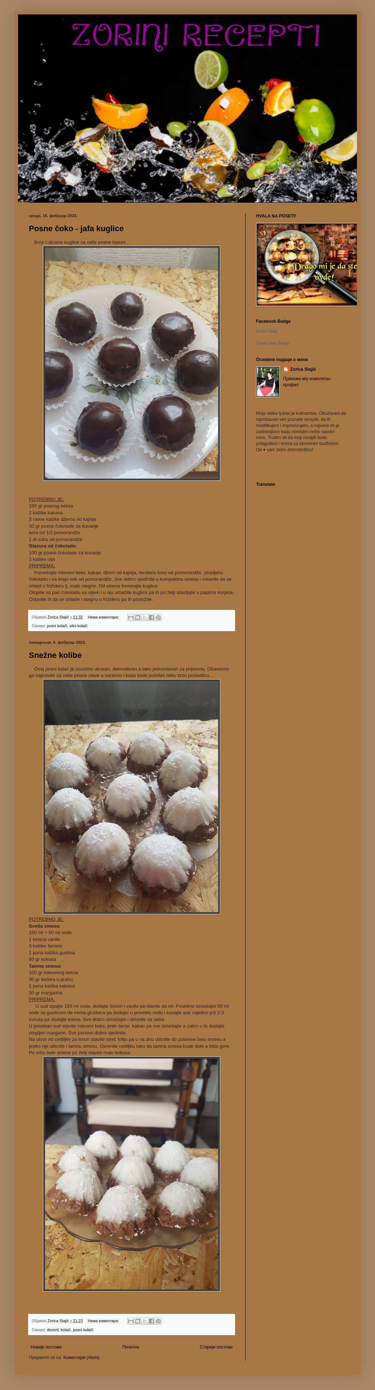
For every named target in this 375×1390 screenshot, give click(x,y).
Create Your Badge (273, 343)
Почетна (130, 1347)
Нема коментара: (104, 617)
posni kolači (57, 626)
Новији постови (46, 1347)
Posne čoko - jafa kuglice (76, 228)
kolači (66, 1330)
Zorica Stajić (303, 369)
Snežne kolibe (55, 655)
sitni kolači (79, 626)
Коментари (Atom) (81, 1357)
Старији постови (216, 1347)
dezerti (52, 1330)
